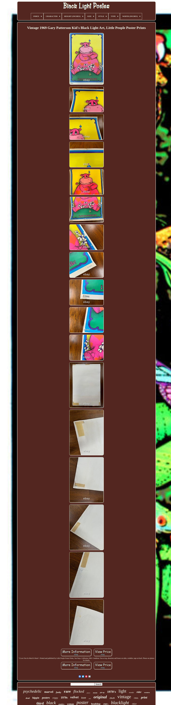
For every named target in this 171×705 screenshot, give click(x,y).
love (83, 697)
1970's (111, 691)
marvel (48, 691)
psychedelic (32, 691)
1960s (136, 698)
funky (58, 692)
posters (46, 697)
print (144, 697)
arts (90, 698)
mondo (131, 692)
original (100, 697)
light (122, 691)
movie (95, 693)
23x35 (112, 698)
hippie (35, 697)
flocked (78, 691)
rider (139, 692)
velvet (74, 697)
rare (67, 691)
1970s (64, 697)
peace (88, 693)
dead (28, 698)
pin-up (102, 692)
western (147, 692)
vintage (124, 696)
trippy (55, 698)
